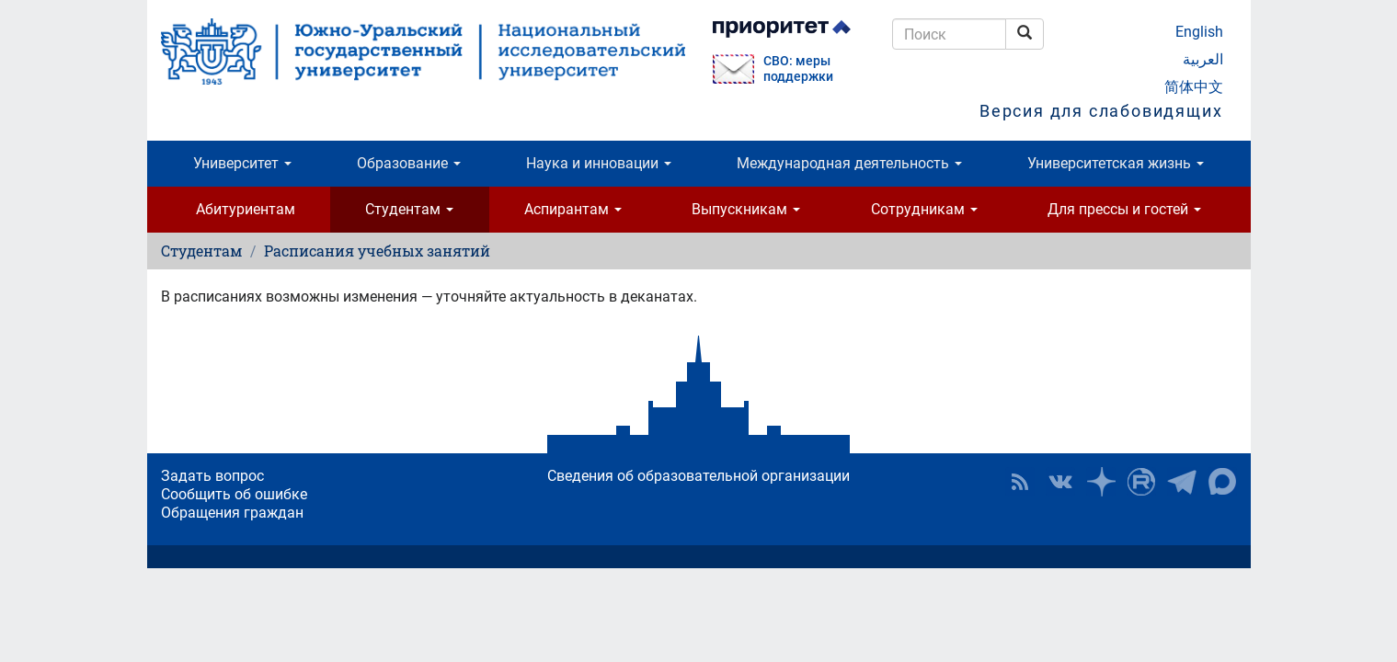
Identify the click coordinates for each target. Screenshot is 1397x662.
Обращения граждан (232, 512)
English (1199, 31)
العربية (1203, 59)
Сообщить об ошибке (234, 494)
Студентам (409, 209)
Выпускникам (746, 209)
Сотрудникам (924, 209)
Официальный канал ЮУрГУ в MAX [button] (1222, 481)
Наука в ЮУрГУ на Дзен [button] (1101, 481)
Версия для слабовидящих (1100, 110)
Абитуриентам (245, 209)
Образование (409, 163)
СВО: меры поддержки (798, 69)
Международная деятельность (849, 163)
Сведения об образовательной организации (698, 476)
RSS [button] (1020, 481)
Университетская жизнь (1115, 163)
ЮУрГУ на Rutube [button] (1141, 481)
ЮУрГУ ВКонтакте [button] (1060, 481)
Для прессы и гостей (1124, 209)
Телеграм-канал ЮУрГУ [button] (1182, 481)
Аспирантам (573, 209)
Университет (242, 163)
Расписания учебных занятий (377, 250)
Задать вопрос (212, 476)
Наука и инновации (598, 163)
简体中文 (1193, 87)
